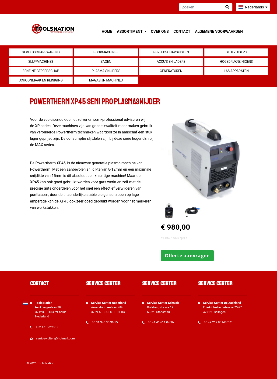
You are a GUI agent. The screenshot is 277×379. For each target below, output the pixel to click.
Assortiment (130, 31)
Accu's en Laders (171, 61)
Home (107, 31)
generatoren (171, 71)
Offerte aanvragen (187, 255)
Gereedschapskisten (171, 52)
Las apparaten (236, 71)
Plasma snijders (105, 71)
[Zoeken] (205, 7)
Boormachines (105, 52)
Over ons (160, 31)
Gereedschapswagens (41, 52)
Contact (181, 31)
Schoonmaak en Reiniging (41, 80)
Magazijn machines (106, 80)
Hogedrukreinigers (236, 61)
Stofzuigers (236, 52)
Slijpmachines (40, 61)
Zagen (106, 61)
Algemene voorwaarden (219, 31)
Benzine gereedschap (40, 71)
